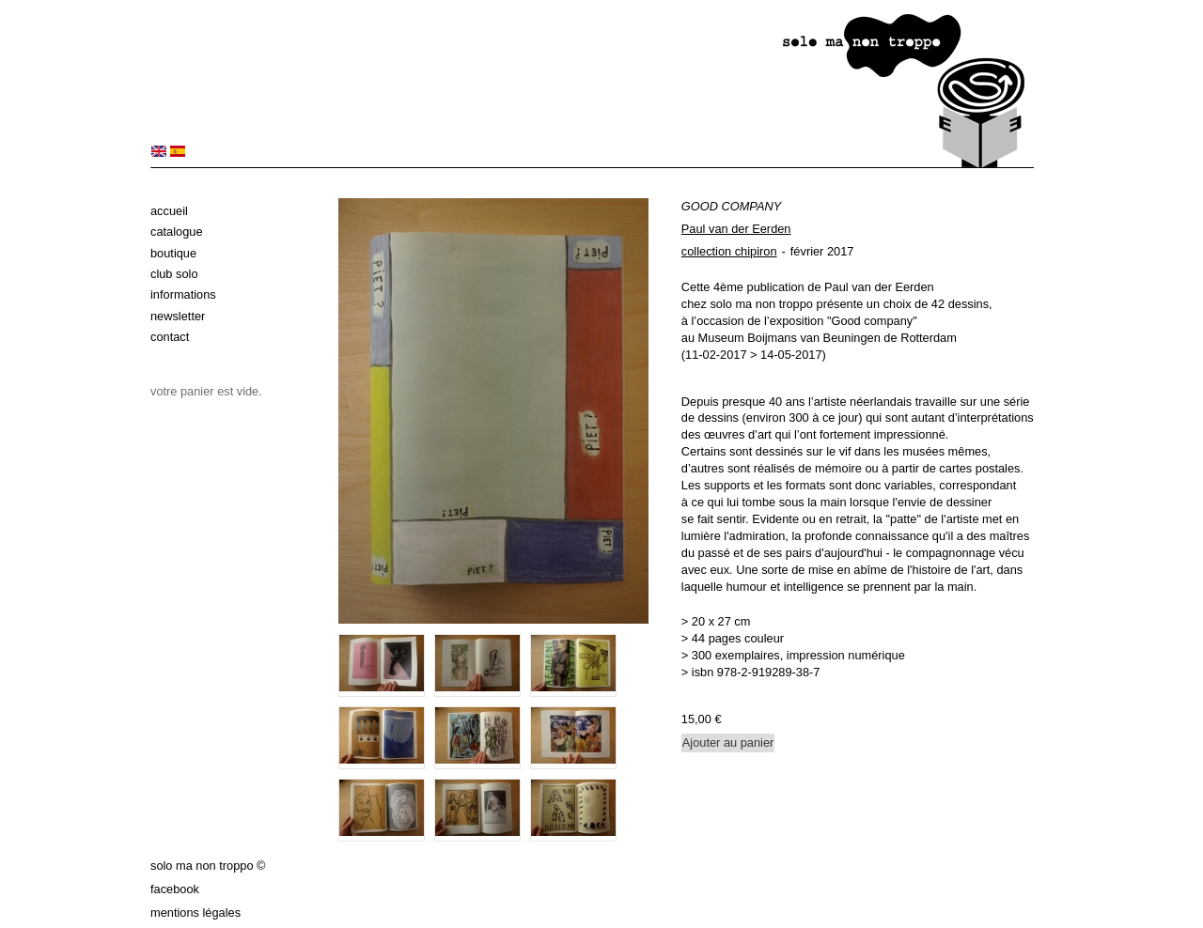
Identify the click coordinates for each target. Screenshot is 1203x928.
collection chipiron (729, 251)
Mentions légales (195, 912)
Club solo (174, 274)
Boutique (173, 253)
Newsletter (177, 316)
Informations (183, 294)
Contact (169, 337)
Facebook (174, 889)
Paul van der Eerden (736, 229)
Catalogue (176, 231)
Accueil (169, 211)
